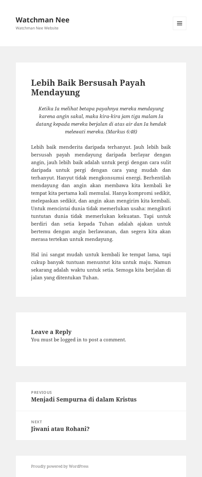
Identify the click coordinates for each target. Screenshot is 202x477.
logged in (71, 339)
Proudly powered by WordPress (59, 466)
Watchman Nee (42, 19)
